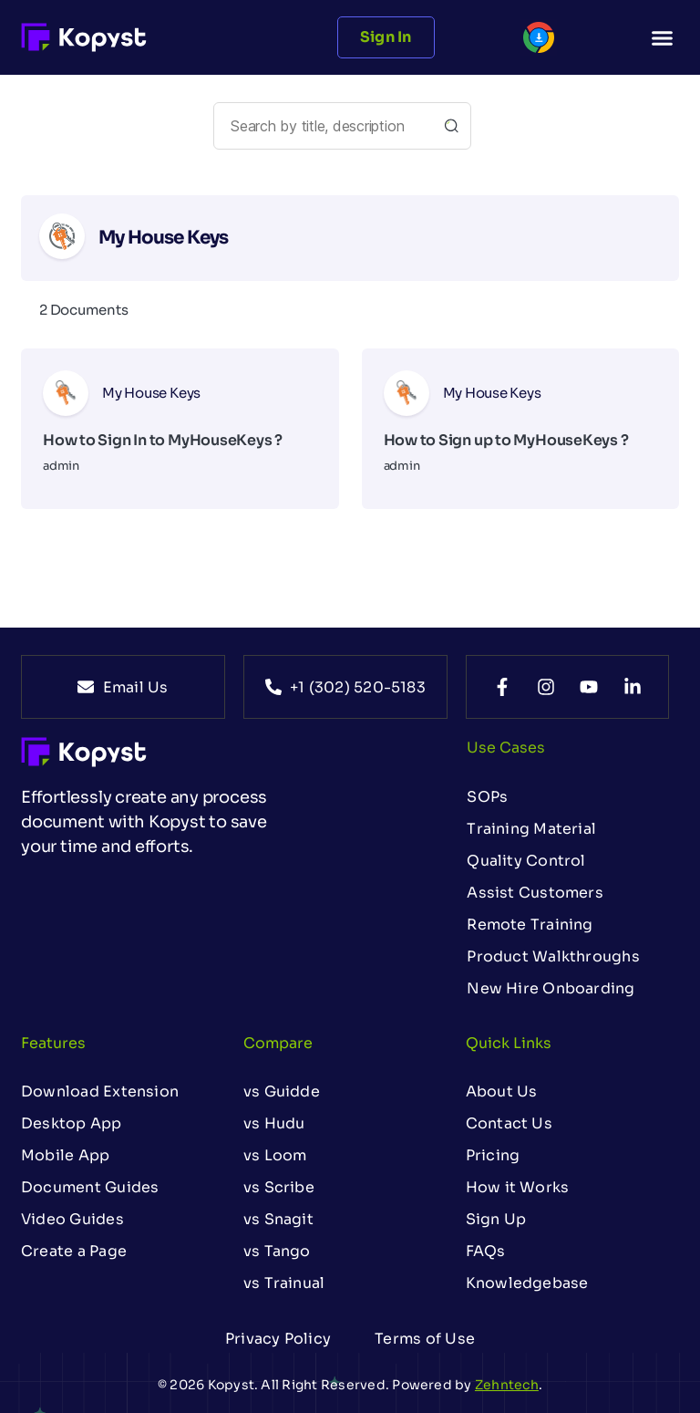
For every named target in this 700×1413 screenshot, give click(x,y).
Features (53, 1043)
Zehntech (507, 1385)
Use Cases (506, 747)
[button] (661, 37)
